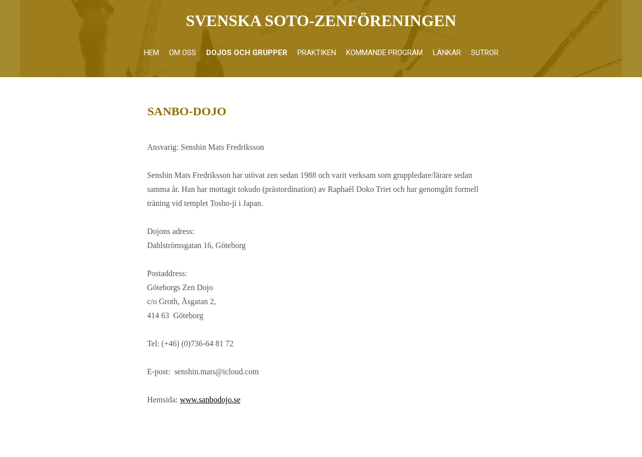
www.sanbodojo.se (210, 399)
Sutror (485, 52)
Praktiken (316, 52)
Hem (151, 52)
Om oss (182, 52)
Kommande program (384, 52)
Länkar (447, 52)
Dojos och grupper (246, 52)
